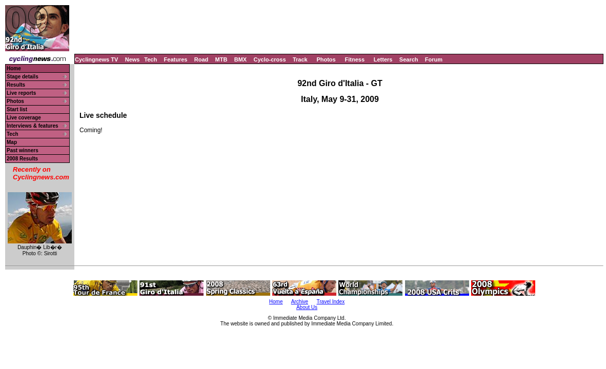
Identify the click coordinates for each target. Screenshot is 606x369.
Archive (299, 301)
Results (16, 85)
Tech (150, 59)
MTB (221, 59)
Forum (433, 59)
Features (176, 59)
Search (408, 59)
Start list (17, 109)
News (132, 59)
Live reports (21, 93)
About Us (306, 307)
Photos (325, 59)
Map (12, 142)
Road (201, 59)
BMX (240, 59)
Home (14, 68)
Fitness (355, 59)
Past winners (22, 150)
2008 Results (22, 158)
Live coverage (24, 117)
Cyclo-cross (270, 59)
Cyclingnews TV (96, 59)
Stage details (22, 76)
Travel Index (331, 301)
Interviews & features (32, 126)
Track (300, 59)
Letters (383, 59)
